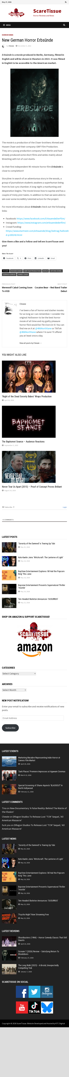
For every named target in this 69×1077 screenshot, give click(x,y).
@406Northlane (43, 328)
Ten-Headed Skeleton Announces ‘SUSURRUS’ (38, 599)
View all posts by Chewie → (31, 343)
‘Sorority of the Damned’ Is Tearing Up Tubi (36, 543)
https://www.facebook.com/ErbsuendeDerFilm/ (41, 218)
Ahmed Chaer (23, 274)
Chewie (11, 46)
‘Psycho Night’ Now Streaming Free (33, 914)
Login (64, 507)
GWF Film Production (32, 271)
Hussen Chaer (16, 271)
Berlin (45, 271)
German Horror (9, 274)
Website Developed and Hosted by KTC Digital (46, 1023)
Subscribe (10, 727)
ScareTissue (47, 10)
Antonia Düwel (56, 271)
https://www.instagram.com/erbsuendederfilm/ (41, 222)
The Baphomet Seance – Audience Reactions (23, 441)
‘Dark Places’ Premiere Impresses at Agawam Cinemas (41, 771)
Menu (7, 25)
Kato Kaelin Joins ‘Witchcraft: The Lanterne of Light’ (40, 557)
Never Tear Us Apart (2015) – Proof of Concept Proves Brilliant (32, 486)
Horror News (7, 35)
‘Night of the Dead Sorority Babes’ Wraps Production (27, 396)
